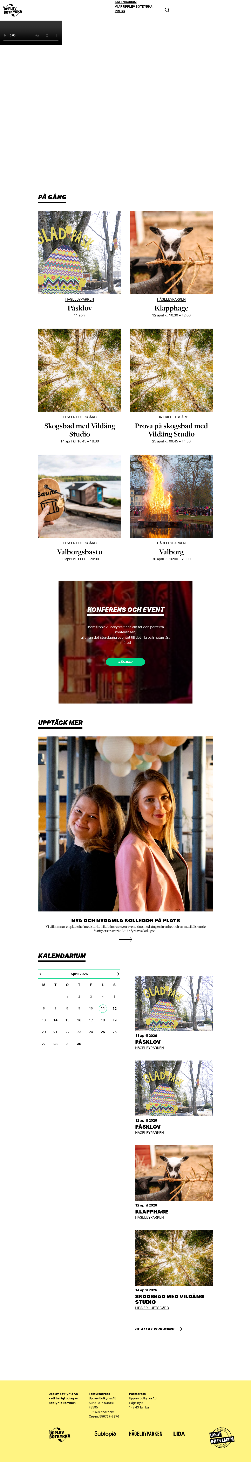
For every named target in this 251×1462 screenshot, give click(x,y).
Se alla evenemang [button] (154, 1329)
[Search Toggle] (167, 10)
